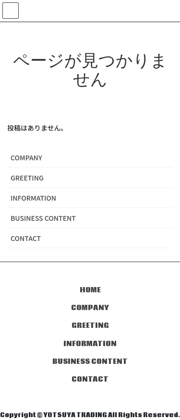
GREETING (27, 177)
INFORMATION (33, 198)
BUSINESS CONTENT (43, 218)
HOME (90, 290)
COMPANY (26, 157)
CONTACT (26, 238)
